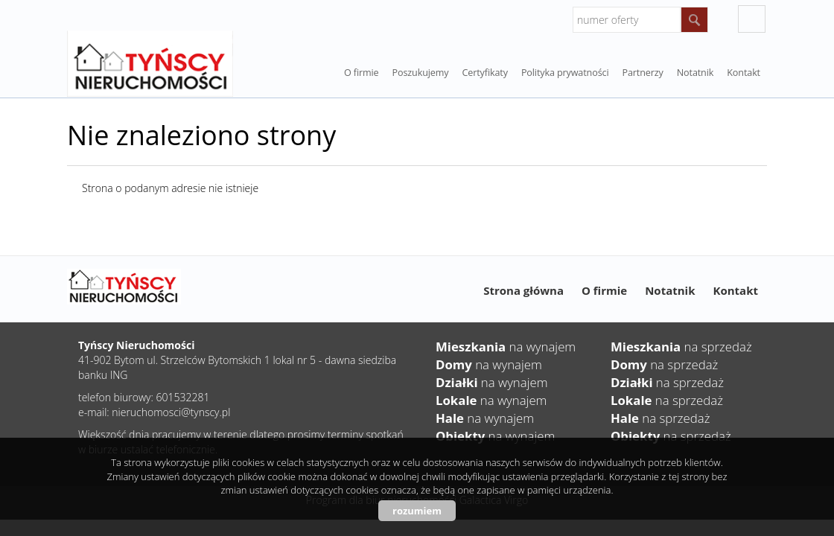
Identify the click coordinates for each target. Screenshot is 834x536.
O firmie (361, 72)
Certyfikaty (484, 72)
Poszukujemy (420, 72)
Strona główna (523, 290)
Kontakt (743, 72)
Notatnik (670, 290)
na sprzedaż (681, 346)
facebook (751, 19)
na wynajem (506, 346)
